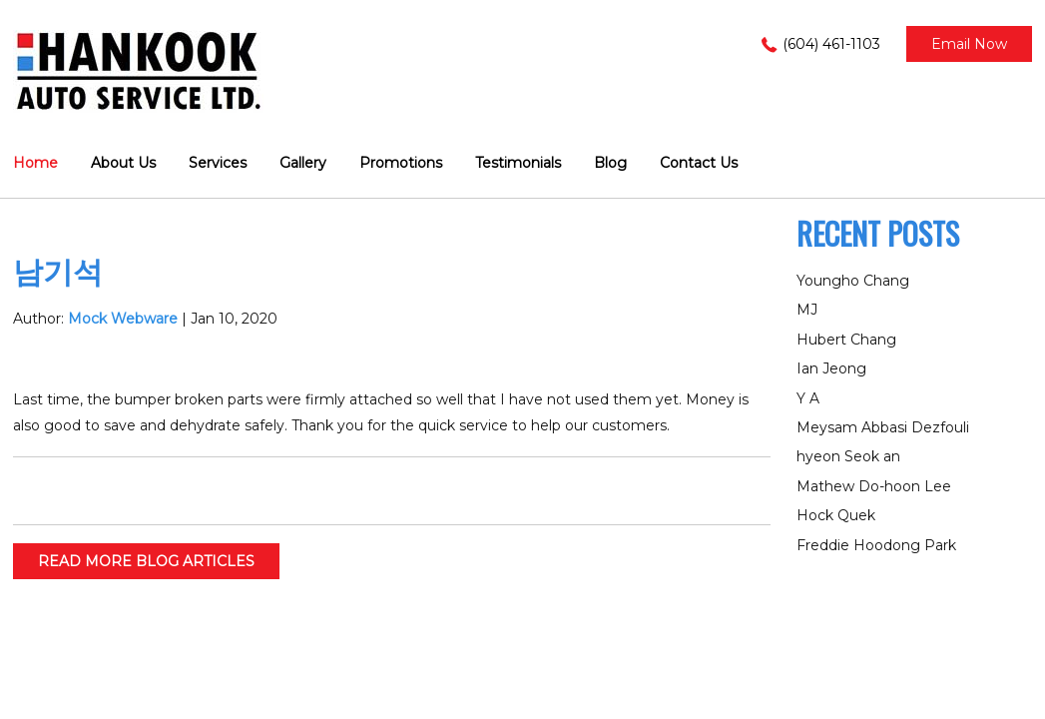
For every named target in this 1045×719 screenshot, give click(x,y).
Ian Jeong (831, 368)
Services (218, 163)
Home (35, 163)
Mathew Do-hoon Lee (873, 486)
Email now (969, 44)
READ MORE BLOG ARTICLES (146, 561)
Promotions (400, 163)
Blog (610, 163)
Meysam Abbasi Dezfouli (882, 427)
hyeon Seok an (848, 456)
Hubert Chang (846, 340)
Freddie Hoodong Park (876, 545)
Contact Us (699, 163)
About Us (123, 163)
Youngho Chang (852, 281)
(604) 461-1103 (831, 44)
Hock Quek (835, 515)
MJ (806, 310)
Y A (807, 398)
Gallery (302, 163)
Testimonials (518, 163)
